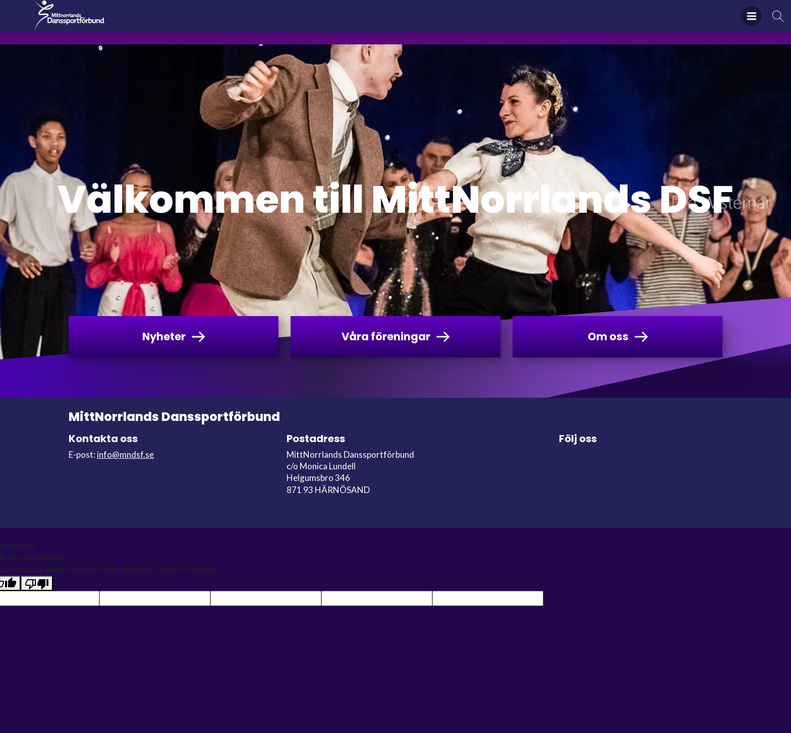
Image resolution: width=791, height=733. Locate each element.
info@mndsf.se (125, 454)
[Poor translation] (37, 583)
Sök (778, 22)
